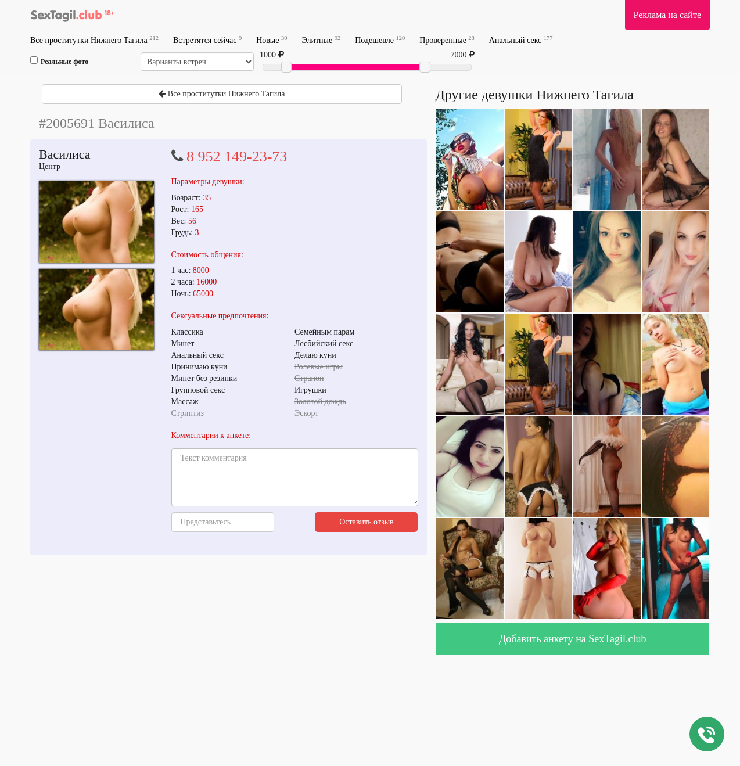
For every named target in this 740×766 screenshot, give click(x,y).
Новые (271, 40)
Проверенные (447, 40)
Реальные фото (59, 61)
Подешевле (380, 40)
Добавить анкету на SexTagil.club (572, 639)
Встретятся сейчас (207, 40)
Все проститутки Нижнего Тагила (94, 40)
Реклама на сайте (667, 15)
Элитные (320, 40)
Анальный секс (521, 40)
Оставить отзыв (366, 521)
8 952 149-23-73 (236, 156)
